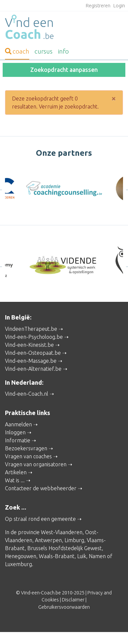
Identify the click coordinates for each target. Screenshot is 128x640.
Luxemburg (18, 564)
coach (17, 51)
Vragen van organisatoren (35, 464)
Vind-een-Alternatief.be (33, 369)
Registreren (98, 5)
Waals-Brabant (56, 556)
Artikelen (16, 472)
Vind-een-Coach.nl (26, 394)
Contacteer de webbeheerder (40, 488)
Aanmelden (18, 424)
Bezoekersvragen (26, 448)
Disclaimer (73, 599)
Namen (97, 556)
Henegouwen (20, 556)
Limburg (74, 540)
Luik (81, 556)
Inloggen (15, 432)
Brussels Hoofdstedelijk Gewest (64, 548)
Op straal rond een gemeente (40, 519)
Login (119, 5)
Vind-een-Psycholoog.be (34, 337)
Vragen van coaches (28, 456)
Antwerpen (48, 540)
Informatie (17, 440)
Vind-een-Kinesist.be (29, 345)
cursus (44, 51)
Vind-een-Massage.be (31, 361)
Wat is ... (15, 480)
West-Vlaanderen (61, 532)
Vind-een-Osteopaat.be (33, 353)
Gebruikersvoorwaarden (64, 607)
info (63, 51)
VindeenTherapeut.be (31, 329)
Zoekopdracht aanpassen (64, 70)
